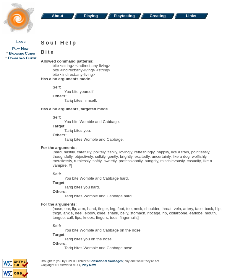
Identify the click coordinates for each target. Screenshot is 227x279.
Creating (158, 16)
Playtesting (124, 16)
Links (191, 16)
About (57, 16)
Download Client (22, 58)
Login (20, 42)
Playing (91, 16)
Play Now (20, 48)
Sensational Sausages (106, 261)
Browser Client (22, 53)
